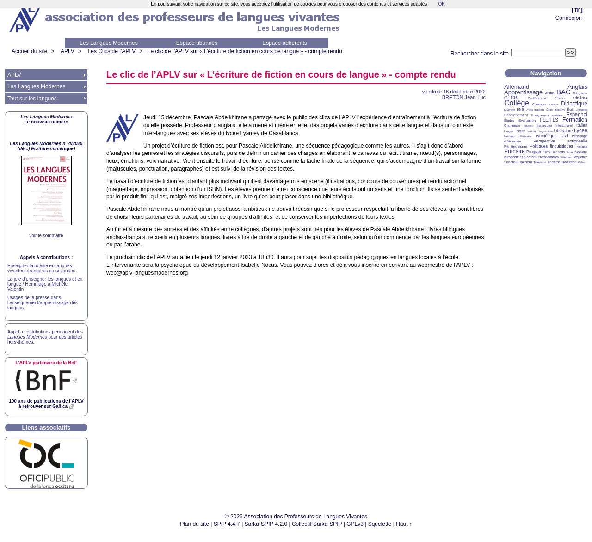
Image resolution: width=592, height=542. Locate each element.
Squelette (380, 524)
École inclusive (555, 109)
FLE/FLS (549, 120)
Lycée (580, 130)
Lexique (531, 131)
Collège (516, 103)
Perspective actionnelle (560, 141)
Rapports (558, 152)
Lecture (520, 131)
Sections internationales (541, 157)
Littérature (563, 131)
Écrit (570, 109)
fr (577, 9)
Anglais (577, 86)
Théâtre (553, 162)
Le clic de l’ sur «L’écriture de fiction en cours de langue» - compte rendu (245, 51)
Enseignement (516, 115)
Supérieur (524, 162)
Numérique (546, 136)
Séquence (580, 157)
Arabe (549, 93)
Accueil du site (29, 51)
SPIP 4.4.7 (227, 524)
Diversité (509, 109)
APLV (67, 51)
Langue (508, 131)
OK (441, 3)
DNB (520, 109)
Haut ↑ (404, 524)
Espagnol (576, 114)
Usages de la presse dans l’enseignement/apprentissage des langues (42, 302)
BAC (563, 92)
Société (509, 162)
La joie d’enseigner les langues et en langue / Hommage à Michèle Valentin (44, 284)
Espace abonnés (196, 43)
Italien (581, 125)
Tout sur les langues (32, 98)
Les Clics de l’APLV (112, 51)
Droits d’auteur (535, 109)
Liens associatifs (46, 427)
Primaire (514, 151)
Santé (570, 152)
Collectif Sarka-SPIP (317, 524)
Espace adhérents (284, 43)
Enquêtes (581, 109)
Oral (564, 136)
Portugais (581, 146)
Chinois (560, 98)
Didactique (574, 103)
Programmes (538, 151)
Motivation (526, 136)
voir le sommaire (46, 235)
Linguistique (545, 131)
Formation (574, 120)
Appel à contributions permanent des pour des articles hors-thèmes (45, 337)
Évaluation (527, 120)
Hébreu (528, 125)
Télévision (540, 162)
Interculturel (564, 125)
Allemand (516, 86)
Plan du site (194, 524)
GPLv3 (355, 524)
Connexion (568, 18)
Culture (553, 104)
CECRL (512, 97)
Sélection (566, 157)
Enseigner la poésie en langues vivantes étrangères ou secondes (41, 268)
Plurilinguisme (515, 146)
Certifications (537, 98)
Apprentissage (523, 92)
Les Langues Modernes (108, 43)
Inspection (544, 125)
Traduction (569, 162)
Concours (539, 104)
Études (509, 120)
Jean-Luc (464, 97)
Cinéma (580, 98)
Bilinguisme (580, 93)
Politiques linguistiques (551, 146)
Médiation (510, 136)
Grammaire (512, 125)
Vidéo (581, 162)
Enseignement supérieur (547, 115)
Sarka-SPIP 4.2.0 (266, 524)
